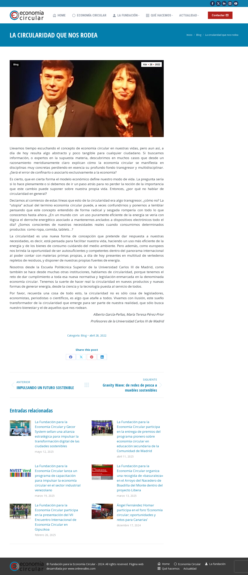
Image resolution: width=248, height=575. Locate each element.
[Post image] (20, 428)
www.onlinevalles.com (82, 568)
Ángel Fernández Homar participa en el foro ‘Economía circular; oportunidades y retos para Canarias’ (140, 512)
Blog (16, 64)
